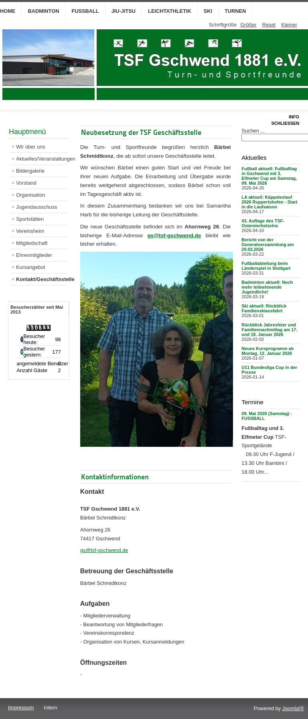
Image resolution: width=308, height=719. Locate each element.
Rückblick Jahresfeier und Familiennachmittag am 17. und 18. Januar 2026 (269, 329)
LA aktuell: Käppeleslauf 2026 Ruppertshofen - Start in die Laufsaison (269, 202)
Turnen (235, 11)
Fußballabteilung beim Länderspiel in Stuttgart (265, 266)
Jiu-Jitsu (123, 11)
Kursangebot (30, 267)
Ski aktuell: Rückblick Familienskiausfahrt (263, 308)
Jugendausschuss (36, 207)
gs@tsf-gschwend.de (174, 235)
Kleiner (289, 25)
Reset (269, 25)
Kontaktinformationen (115, 477)
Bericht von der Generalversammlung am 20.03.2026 (267, 244)
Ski (208, 11)
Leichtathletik (169, 11)
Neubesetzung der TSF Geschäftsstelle (141, 132)
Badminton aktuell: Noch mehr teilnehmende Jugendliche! (267, 287)
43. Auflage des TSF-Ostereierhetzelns (262, 223)
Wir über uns (30, 147)
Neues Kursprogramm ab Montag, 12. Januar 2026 (267, 351)
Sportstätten (30, 219)
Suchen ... (253, 131)
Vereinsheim (30, 231)
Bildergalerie (30, 171)
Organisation (30, 195)
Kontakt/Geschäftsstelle (41, 279)
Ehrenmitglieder (34, 255)
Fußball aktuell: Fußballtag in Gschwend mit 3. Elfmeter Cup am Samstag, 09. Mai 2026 (269, 175)
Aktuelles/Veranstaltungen (41, 159)
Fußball (85, 11)
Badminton (43, 11)
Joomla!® (293, 708)
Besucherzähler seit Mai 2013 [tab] (36, 309)
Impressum (21, 708)
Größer (248, 25)
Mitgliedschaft (31, 243)
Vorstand (26, 183)
